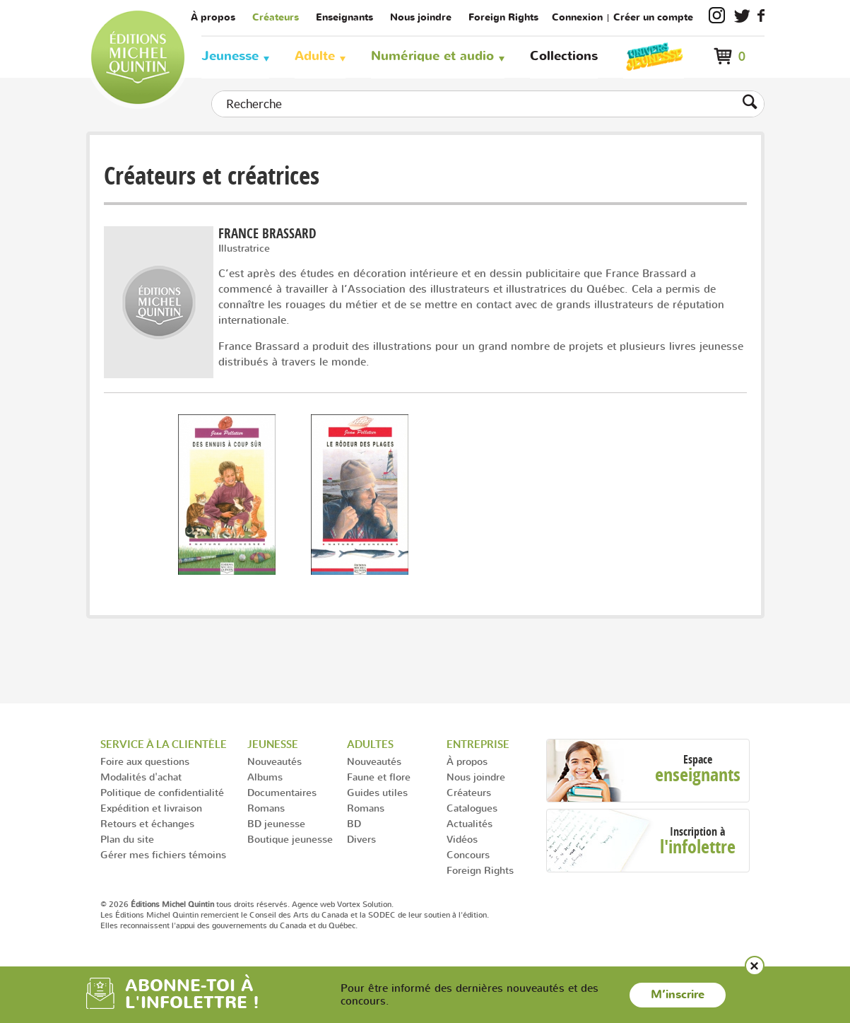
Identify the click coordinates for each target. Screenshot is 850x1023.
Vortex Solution (364, 904)
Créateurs (275, 17)
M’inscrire (677, 994)
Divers (361, 839)
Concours (468, 854)
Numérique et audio (432, 56)
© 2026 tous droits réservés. (195, 904)
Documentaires (282, 792)
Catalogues (472, 808)
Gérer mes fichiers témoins (163, 854)
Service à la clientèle (163, 744)
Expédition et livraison (151, 808)
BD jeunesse (276, 823)
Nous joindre (420, 17)
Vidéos (462, 839)
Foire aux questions (144, 761)
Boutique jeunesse (290, 839)
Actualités (469, 823)
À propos (213, 17)
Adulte (315, 56)
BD (354, 823)
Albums (265, 777)
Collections (564, 56)
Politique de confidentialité (162, 792)
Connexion (577, 17)
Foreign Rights (503, 17)
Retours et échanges (147, 823)
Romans (266, 808)
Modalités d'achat (141, 777)
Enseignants (344, 17)
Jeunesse (230, 56)
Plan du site (127, 839)
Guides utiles (377, 792)
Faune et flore (379, 777)
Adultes (370, 744)
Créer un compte (653, 17)
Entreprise (478, 744)
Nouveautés (274, 761)
